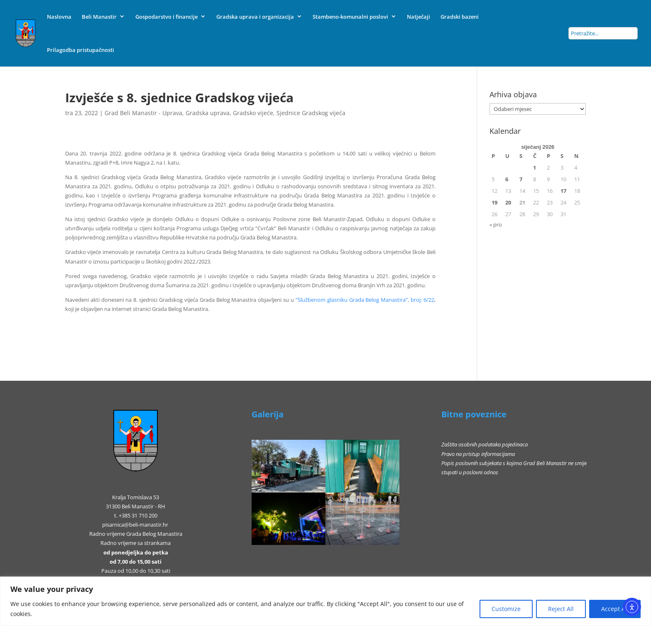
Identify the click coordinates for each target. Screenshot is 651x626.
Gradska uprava (208, 113)
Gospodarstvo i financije (166, 16)
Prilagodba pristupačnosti (80, 50)
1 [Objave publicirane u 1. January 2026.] (534, 167)
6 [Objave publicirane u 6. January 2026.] (506, 179)
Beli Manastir (99, 16)
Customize (506, 609)
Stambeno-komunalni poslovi (350, 16)
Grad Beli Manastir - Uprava (143, 113)
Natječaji (418, 16)
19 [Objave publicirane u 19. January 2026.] (494, 202)
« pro (495, 224)
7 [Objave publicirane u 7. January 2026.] (520, 179)
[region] (325, 601)
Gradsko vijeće (253, 113)
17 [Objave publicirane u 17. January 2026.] (563, 191)
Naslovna (59, 16)
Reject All (561, 609)
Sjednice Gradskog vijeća (311, 113)
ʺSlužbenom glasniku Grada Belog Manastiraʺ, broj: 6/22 (365, 299)
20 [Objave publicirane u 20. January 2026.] (508, 202)
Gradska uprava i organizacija (255, 16)
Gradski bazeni (460, 16)
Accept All (615, 609)
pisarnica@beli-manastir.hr (135, 524)
